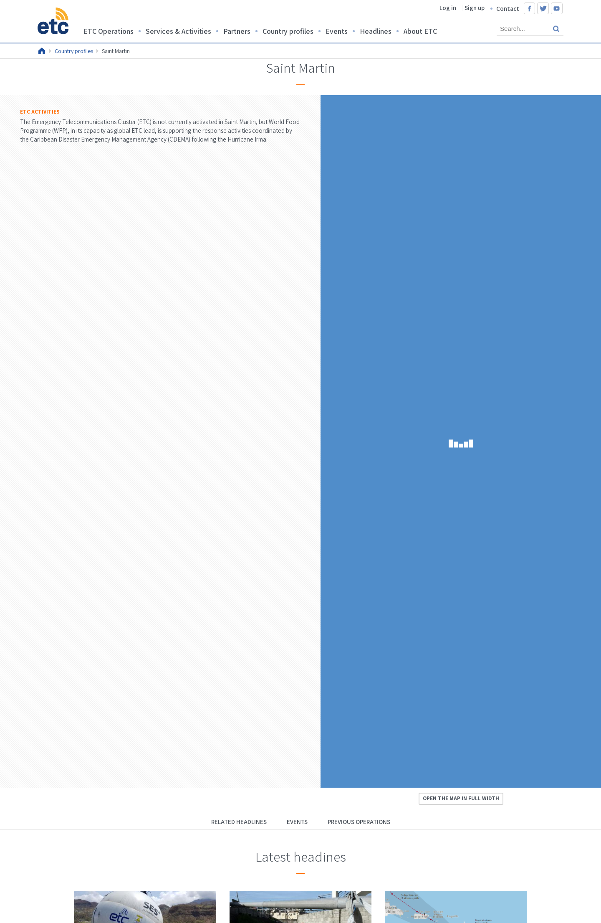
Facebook (529, 8)
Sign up (475, 8)
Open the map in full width (461, 798)
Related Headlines (239, 822)
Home (42, 51)
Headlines (375, 31)
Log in (447, 8)
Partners (236, 31)
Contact (507, 9)
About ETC (420, 31)
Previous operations (359, 822)
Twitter (543, 8)
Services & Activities (178, 31)
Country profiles (288, 31)
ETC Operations (108, 31)
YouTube (557, 8)
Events (337, 31)
